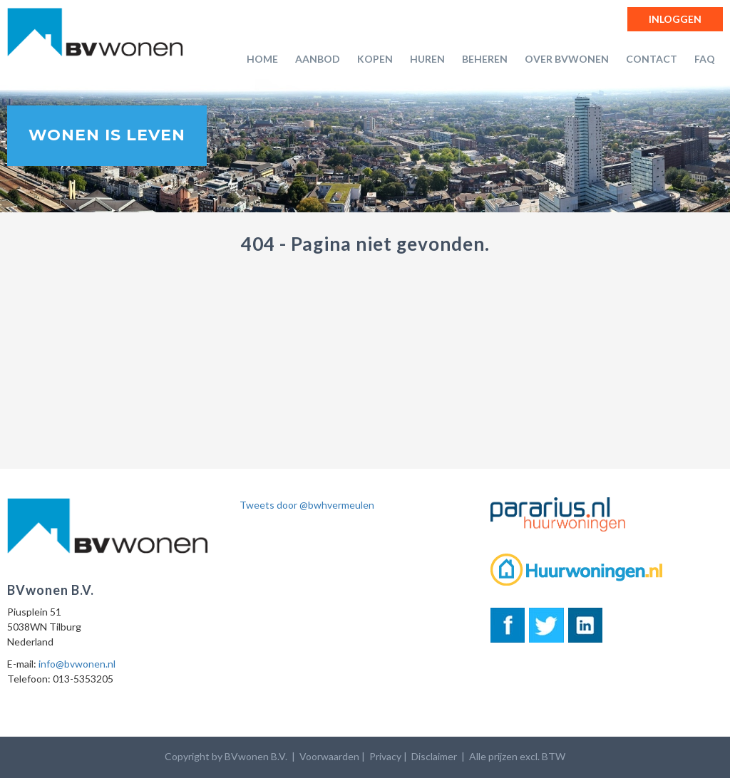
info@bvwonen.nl (76, 664)
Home (262, 59)
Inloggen (675, 19)
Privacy (385, 756)
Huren (427, 59)
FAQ (704, 59)
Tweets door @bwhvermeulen (307, 505)
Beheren (485, 59)
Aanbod (317, 59)
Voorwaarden (329, 756)
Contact (651, 59)
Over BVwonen (567, 59)
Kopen (375, 59)
